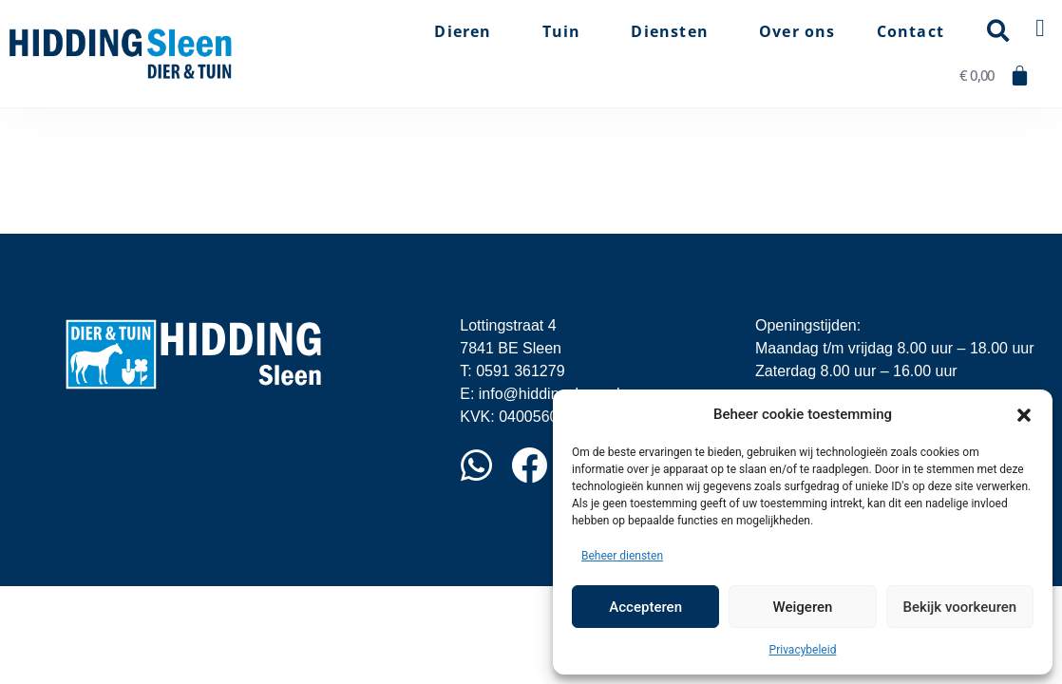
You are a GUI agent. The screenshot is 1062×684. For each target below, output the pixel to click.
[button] (1024, 414)
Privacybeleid (803, 649)
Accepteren (645, 607)
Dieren (467, 31)
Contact (910, 31)
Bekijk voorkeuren (959, 607)
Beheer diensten (622, 555)
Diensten (674, 31)
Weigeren (803, 607)
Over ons (797, 31)
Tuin (566, 31)
